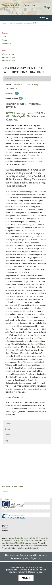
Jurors (28, 85)
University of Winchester (14, 516)
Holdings (35, 85)
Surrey (9, 169)
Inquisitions (19, 23)
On (21, 93)
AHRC (13, 503)
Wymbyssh (18, 116)
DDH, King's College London (5, 528)
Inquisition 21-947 (32, 23)
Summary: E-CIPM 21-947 (12, 486)
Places (4, 40)
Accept (26, 578)
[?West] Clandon (23, 239)
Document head (18, 85)
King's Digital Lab (33, 558)
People (4, 37)
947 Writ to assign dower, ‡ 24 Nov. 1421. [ (25, 115)
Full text (8, 78)
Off (17, 93)
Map (6, 441)
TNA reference (11, 88)
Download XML (8, 61)
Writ (6, 491)
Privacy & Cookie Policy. (30, 572)
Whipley (31, 287)
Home (4, 23)
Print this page (8, 57)
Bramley (33, 182)
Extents (7, 429)
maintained (21, 555)
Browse (11, 23)
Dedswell (9, 245)
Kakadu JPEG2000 (15, 543)
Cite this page (8, 54)
